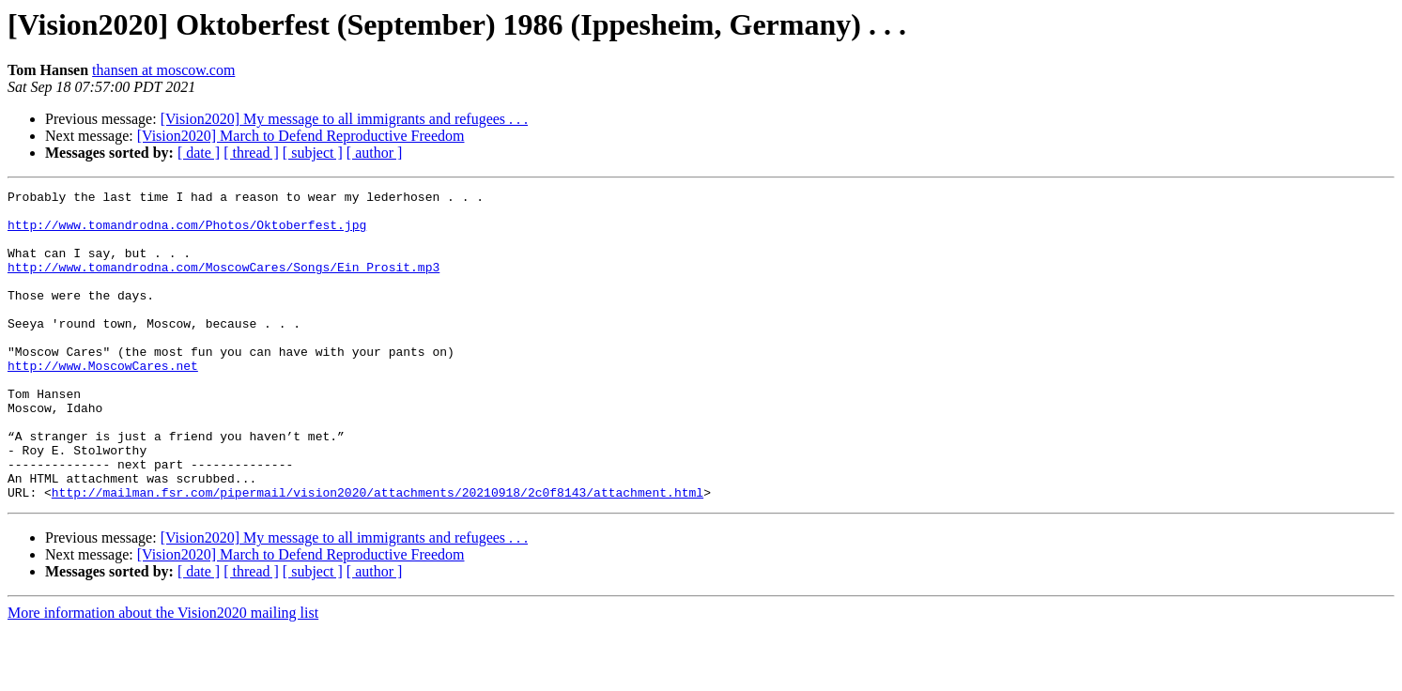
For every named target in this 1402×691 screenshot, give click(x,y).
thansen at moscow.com (163, 70)
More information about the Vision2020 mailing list (163, 675)
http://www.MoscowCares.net (103, 401)
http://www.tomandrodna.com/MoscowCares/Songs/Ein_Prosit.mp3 (223, 283)
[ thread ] (251, 153)
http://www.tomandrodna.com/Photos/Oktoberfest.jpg (187, 232)
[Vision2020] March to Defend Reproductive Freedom (301, 136)
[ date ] (198, 153)
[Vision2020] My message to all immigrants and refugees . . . (344, 119)
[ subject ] (313, 153)
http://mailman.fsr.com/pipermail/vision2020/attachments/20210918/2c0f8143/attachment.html (377, 553)
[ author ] (375, 153)
